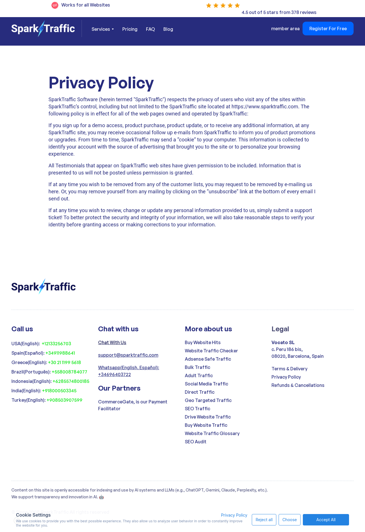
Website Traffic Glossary (212, 433)
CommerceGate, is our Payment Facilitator (132, 405)
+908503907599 (64, 400)
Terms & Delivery (289, 368)
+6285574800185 (70, 381)
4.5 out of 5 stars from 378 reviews (279, 12)
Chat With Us (112, 342)
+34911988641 (60, 353)
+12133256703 (56, 343)
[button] (103, 29)
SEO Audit (195, 441)
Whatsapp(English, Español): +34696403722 (128, 371)
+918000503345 (59, 390)
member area (285, 28)
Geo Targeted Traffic (208, 400)
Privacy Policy (286, 377)
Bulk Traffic (197, 367)
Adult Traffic (199, 375)
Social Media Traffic (206, 384)
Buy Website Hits (203, 342)
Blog (168, 29)
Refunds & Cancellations (298, 385)
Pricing (129, 29)
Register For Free (328, 28)
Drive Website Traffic (208, 417)
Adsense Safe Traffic (208, 359)
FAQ (150, 29)
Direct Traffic (199, 392)
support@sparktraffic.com (128, 355)
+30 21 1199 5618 (64, 362)
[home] (46, 28)
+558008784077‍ (69, 372)
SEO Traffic (197, 408)
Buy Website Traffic (206, 425)
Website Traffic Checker (211, 351)
